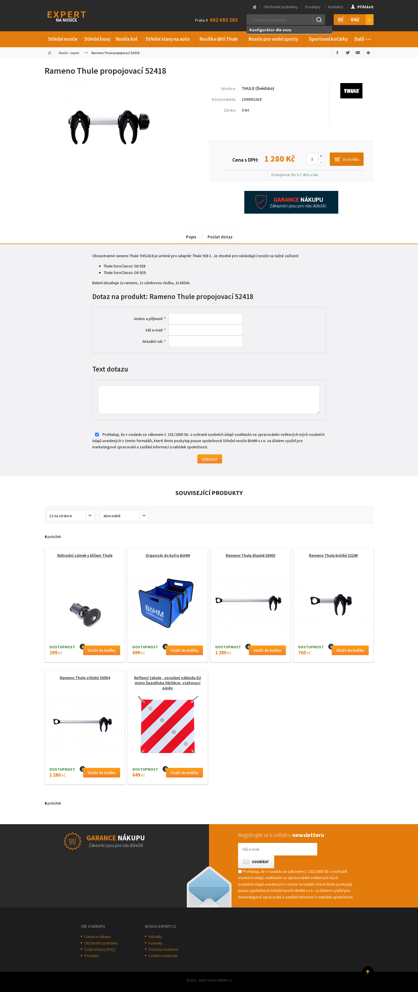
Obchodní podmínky (281, 6)
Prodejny (313, 6)
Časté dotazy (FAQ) (99, 949)
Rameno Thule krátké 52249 (333, 555)
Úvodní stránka (49, 53)
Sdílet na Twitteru (348, 53)
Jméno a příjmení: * (149, 318)
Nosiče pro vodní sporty (273, 39)
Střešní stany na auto (168, 39)
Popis (191, 237)
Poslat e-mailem (358, 53)
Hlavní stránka (254, 7)
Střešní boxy (97, 39)
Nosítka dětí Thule (219, 39)
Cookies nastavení (163, 955)
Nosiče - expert (69, 53)
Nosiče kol (126, 39)
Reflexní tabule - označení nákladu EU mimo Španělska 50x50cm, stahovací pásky (167, 682)
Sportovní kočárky (328, 39)
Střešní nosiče (62, 39)
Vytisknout (368, 53)
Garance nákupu (97, 936)
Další (363, 38)
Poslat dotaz (220, 237)
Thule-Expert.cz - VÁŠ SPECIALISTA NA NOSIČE (74, 16)
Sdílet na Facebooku (338, 53)
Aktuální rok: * (154, 341)
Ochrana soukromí (163, 949)
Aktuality (155, 936)
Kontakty (335, 6)
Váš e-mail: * (156, 330)
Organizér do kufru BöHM (168, 555)
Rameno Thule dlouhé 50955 (250, 555)
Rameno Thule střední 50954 (85, 677)
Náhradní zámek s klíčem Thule (84, 555)
